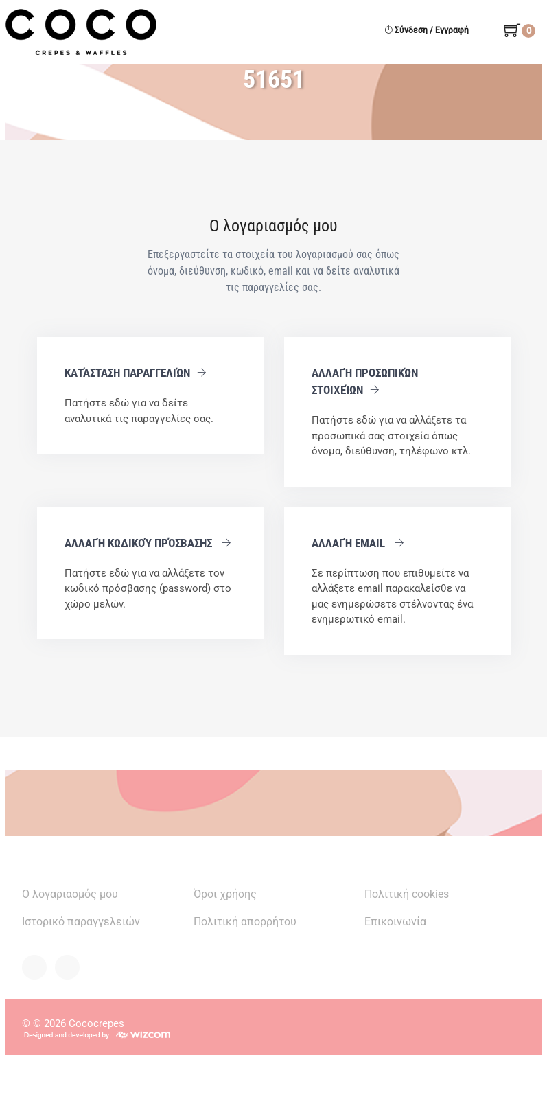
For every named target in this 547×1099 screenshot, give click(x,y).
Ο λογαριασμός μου (70, 894)
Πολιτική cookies (406, 894)
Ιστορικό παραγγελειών (81, 921)
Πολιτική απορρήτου (245, 921)
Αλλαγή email (358, 543)
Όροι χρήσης (225, 894)
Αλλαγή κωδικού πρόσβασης (148, 543)
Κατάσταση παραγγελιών (136, 373)
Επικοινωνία (395, 921)
